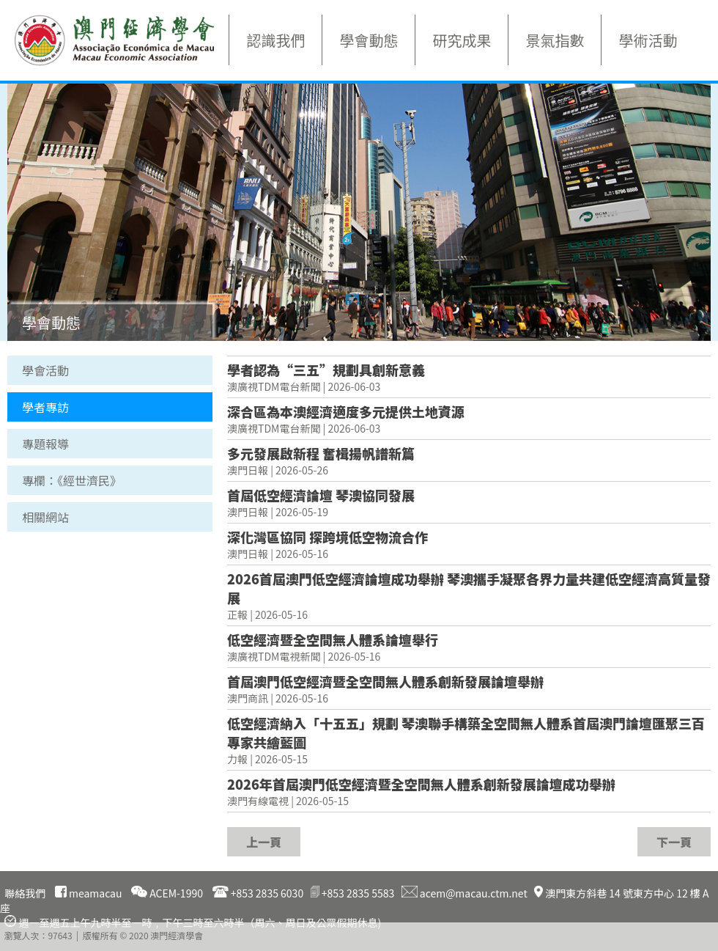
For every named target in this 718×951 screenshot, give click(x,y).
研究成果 (461, 40)
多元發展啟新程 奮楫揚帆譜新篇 (321, 453)
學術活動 (647, 40)
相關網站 (45, 517)
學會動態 (368, 40)
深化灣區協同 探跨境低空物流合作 (327, 536)
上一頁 (263, 842)
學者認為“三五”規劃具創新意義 (326, 369)
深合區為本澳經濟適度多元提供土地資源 (346, 411)
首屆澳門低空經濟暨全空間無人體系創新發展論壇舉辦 (385, 681)
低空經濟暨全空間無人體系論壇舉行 (332, 639)
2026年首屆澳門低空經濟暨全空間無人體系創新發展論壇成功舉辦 (421, 783)
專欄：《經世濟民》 (72, 480)
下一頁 (674, 842)
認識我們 (275, 40)
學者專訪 (45, 407)
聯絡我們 (24, 893)
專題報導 (45, 443)
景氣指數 (554, 40)
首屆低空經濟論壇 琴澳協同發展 (321, 494)
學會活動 (45, 370)
